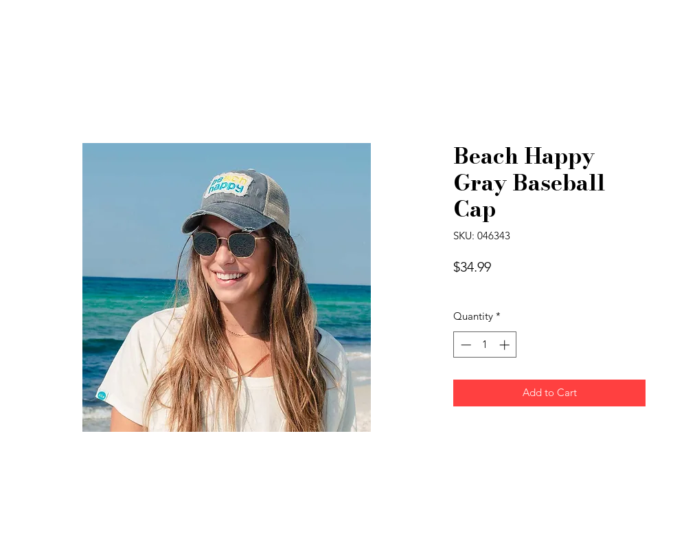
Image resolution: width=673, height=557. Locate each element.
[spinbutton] (485, 345)
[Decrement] (464, 345)
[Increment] (506, 345)
